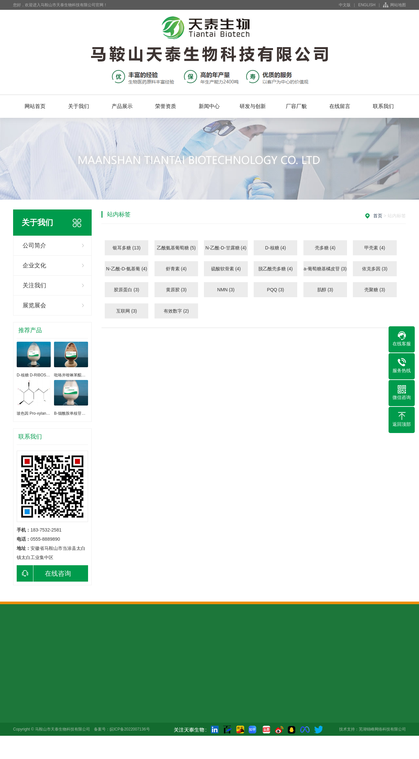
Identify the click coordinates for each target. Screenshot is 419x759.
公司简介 (34, 245)
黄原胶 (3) (176, 289)
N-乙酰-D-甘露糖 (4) (225, 247)
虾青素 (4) (176, 268)
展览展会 (34, 305)
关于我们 (78, 106)
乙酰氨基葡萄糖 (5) (176, 247)
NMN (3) (226, 289)
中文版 (345, 5)
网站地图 (398, 5)
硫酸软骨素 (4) (226, 268)
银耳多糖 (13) (126, 247)
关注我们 (34, 285)
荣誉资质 (165, 106)
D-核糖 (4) (275, 247)
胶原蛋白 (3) (126, 289)
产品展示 (122, 106)
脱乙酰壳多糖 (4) (275, 268)
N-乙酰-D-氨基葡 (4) (126, 268)
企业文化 (34, 265)
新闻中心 (209, 106)
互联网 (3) (126, 311)
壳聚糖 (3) (374, 289)
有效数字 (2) (176, 311)
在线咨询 (44, 573)
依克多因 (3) (374, 268)
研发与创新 (253, 106)
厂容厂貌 (296, 106)
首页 (377, 215)
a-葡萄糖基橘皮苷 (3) (325, 268)
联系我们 (383, 106)
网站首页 (35, 106)
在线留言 (339, 106)
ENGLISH (366, 5)
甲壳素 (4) (374, 247)
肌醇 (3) (325, 289)
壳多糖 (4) (325, 247)
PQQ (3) (275, 289)
